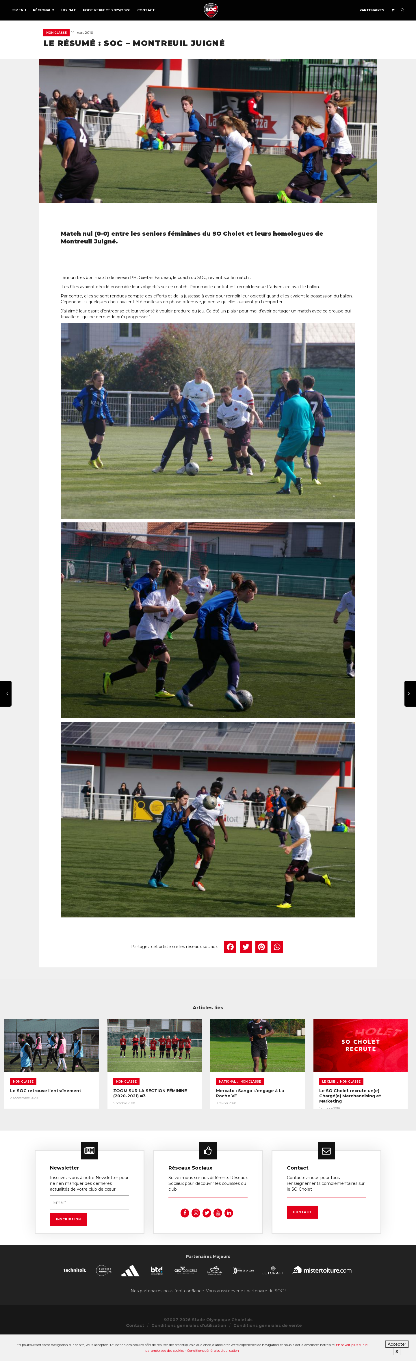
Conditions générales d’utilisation (213, 1351)
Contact (146, 10)
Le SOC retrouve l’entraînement (45, 1110)
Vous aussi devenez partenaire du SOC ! (246, 1314)
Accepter (397, 1344)
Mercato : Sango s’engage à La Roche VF (332, 1110)
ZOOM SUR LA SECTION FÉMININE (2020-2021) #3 (202, 1110)
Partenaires (371, 10)
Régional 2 (43, 10)
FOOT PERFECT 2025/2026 (106, 10)
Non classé (56, 33)
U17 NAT (68, 10)
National (298, 1101)
